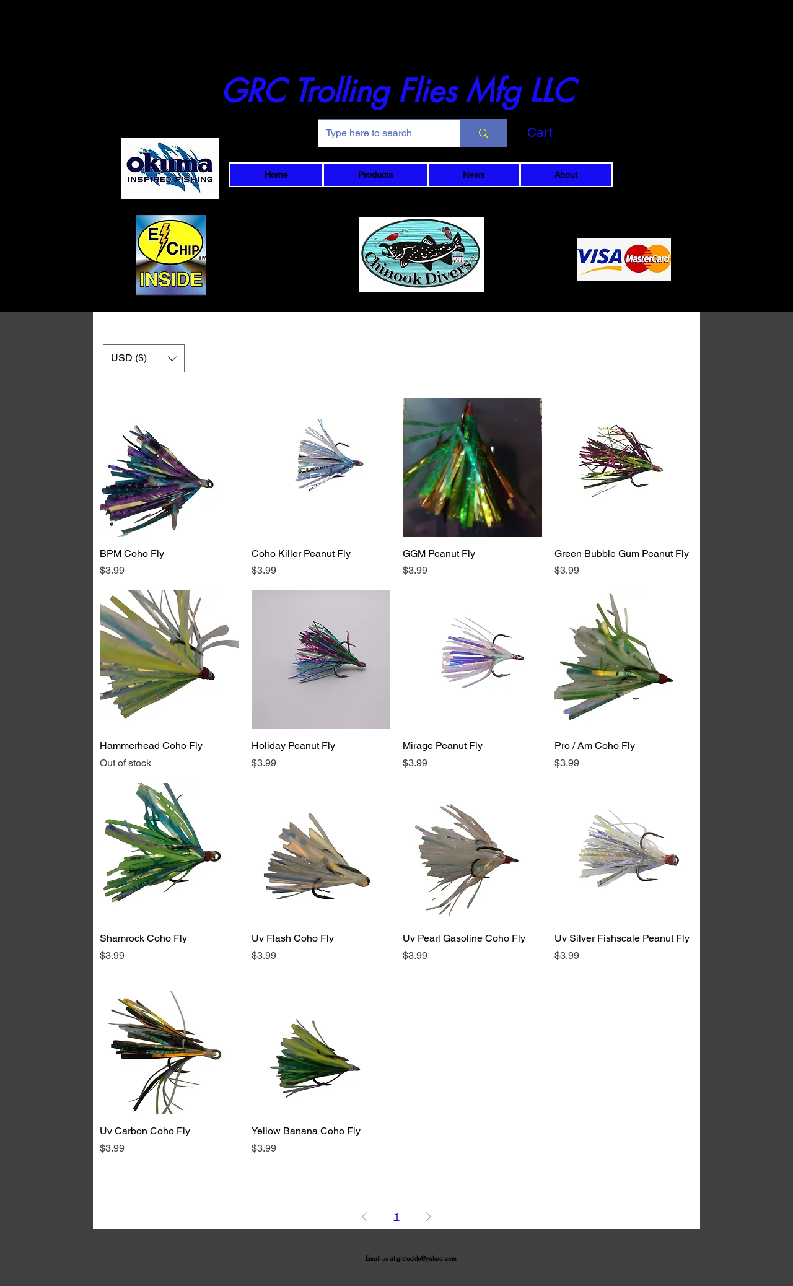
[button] (560, 132)
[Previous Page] (364, 1216)
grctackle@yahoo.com (426, 1257)
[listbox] (144, 358)
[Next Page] (428, 1216)
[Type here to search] (380, 133)
